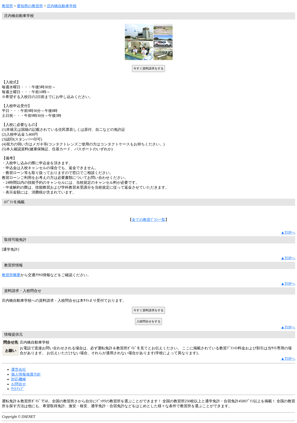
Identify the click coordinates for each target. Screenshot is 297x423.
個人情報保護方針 (26, 374)
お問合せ (18, 384)
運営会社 (18, 369)
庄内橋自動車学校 (62, 6)
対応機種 (18, 379)
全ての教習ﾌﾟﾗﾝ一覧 (148, 220)
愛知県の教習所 (30, 6)
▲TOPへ (288, 232)
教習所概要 (11, 275)
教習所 (7, 6)
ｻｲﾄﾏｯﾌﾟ (17, 389)
